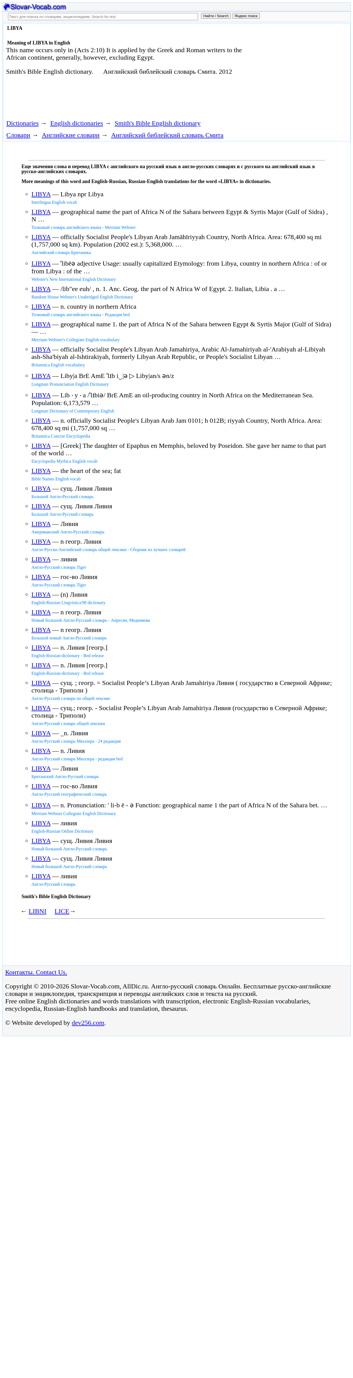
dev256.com (88, 1362)
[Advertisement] (291, 69)
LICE (62, 911)
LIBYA (40, 194)
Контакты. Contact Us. (36, 1311)
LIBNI (37, 911)
